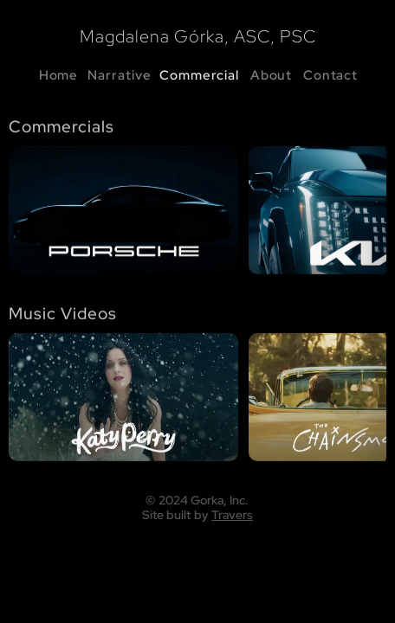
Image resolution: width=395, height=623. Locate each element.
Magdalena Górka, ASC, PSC (198, 36)
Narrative (119, 75)
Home (59, 75)
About (271, 75)
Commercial (199, 75)
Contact (330, 75)
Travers (232, 514)
